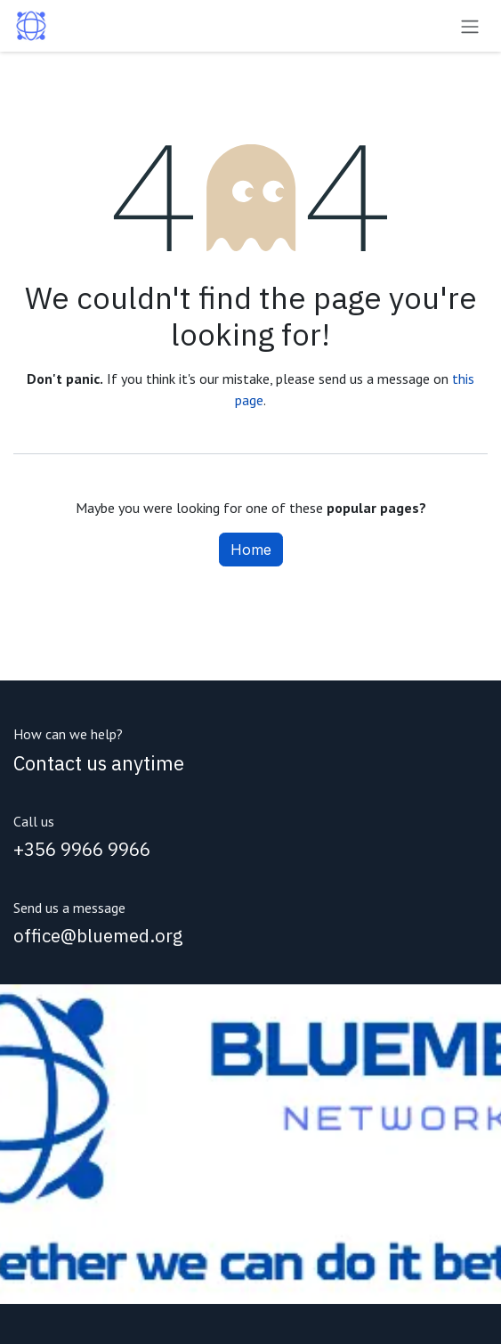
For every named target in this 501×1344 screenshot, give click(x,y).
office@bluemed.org (98, 936)
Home (250, 549)
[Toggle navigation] (470, 26)
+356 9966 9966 (81, 849)
